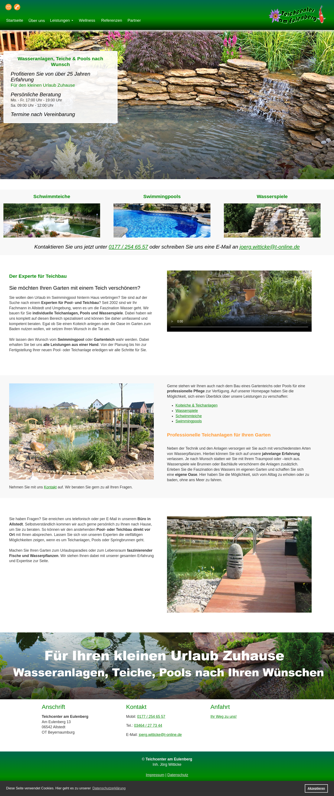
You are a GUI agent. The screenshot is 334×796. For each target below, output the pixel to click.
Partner (134, 20)
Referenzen (111, 20)
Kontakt (50, 487)
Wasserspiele (187, 411)
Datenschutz (177, 775)
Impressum (155, 775)
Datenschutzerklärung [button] (109, 788)
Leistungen (60, 20)
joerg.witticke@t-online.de (270, 247)
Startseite (14, 20)
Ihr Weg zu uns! (223, 716)
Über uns (37, 20)
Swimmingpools (189, 421)
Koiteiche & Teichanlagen (196, 405)
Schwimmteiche (189, 416)
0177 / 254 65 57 (128, 247)
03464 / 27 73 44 (148, 725)
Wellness (87, 20)
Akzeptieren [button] (316, 788)
